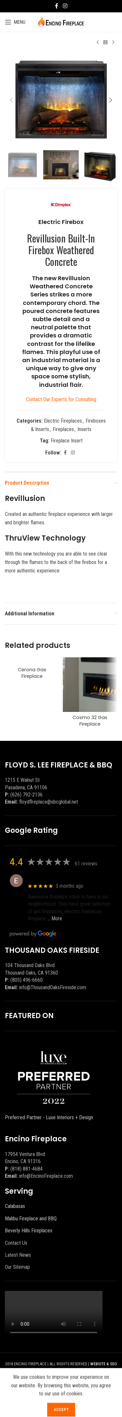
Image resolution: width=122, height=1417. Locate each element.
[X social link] (65, 1388)
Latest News (18, 1255)
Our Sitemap (17, 1267)
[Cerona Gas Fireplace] (32, 660)
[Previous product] (98, 42)
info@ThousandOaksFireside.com (52, 987)
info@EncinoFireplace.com (46, 1176)
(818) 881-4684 (26, 1169)
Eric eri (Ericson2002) (51, 877)
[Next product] (113, 42)
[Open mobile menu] (15, 22)
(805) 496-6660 (26, 980)
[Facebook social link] (57, 6)
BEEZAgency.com (63, 1372)
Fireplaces (63, 429)
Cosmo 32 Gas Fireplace (90, 720)
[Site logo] (61, 22)
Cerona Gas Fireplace (32, 672)
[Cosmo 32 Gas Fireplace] (90, 684)
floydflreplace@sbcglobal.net (48, 802)
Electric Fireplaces (63, 421)
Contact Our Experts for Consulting (61, 399)
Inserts (84, 429)
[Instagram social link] (65, 6)
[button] (11, 100)
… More (54, 918)
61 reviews (86, 863)
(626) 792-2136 (26, 795)
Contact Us (16, 1243)
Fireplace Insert (67, 441)
